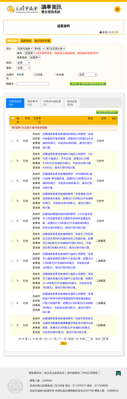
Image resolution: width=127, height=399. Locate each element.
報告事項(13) (33, 103)
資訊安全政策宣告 (54, 373)
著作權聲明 (73, 373)
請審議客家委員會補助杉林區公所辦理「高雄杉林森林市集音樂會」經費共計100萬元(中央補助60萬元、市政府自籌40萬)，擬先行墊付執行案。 (68, 141)
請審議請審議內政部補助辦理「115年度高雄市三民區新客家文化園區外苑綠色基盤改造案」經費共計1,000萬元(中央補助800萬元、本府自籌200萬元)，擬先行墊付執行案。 (67, 221)
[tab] (15, 103)
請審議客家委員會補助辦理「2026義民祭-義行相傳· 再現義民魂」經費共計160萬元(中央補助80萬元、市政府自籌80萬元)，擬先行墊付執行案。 (67, 181)
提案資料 (114, 32)
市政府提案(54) (15, 103)
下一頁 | (63, 339)
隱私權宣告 (35, 373)
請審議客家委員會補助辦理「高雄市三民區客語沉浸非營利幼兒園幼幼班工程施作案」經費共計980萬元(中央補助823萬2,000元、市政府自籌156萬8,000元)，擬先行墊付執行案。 (68, 241)
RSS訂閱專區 (90, 373)
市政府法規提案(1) (52, 103)
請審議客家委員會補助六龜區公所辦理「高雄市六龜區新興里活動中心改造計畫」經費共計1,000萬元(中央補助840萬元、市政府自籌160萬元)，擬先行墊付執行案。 (68, 261)
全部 (21, 74)
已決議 (38, 74)
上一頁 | (53, 339)
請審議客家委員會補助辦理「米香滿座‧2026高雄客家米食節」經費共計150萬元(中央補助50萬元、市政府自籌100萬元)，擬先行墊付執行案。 (68, 201)
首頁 (103, 32)
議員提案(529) (72, 103)
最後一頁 (73, 339)
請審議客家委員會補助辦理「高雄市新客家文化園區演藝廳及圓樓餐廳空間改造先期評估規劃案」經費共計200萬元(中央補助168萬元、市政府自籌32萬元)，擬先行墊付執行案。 (68, 325)
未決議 (60, 74)
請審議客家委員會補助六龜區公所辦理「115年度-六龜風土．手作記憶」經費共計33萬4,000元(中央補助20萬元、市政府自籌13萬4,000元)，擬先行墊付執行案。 (67, 161)
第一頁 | (43, 339)
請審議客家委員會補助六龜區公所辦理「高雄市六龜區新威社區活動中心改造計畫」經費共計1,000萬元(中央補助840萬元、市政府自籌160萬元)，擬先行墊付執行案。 (68, 281)
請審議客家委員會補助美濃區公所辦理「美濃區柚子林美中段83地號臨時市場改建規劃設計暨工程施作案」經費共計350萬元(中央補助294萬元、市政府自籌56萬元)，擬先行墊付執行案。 (68, 303)
